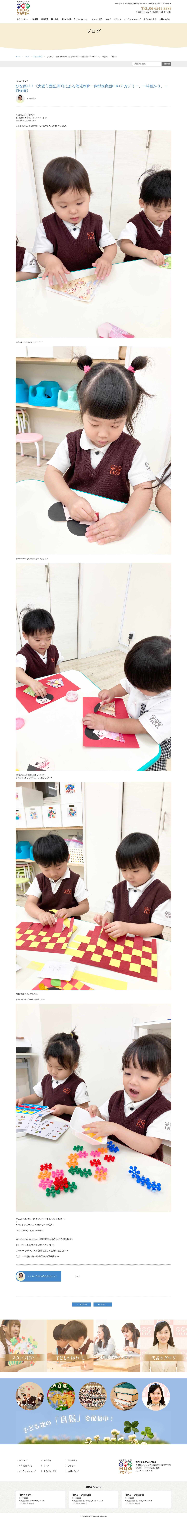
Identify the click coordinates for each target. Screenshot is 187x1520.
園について (23, 1460)
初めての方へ (22, 19)
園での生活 (66, 19)
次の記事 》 (102, 1304)
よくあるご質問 (150, 19)
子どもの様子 (37, 57)
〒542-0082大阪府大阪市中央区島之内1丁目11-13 (93, 1498)
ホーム (18, 57)
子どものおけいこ (81, 19)
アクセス (117, 19)
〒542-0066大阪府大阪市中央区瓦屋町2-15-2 (146, 1498)
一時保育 (34, 19)
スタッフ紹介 (96, 19)
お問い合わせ (164, 19)
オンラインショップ (132, 19)
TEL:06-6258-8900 (79, 1503)
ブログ (108, 19)
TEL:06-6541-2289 (156, 8)
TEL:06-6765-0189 (132, 1503)
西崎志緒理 (26, 98)
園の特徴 (55, 19)
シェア (77, 1276)
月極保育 (44, 19)
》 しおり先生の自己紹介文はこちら (37, 1276)
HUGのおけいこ (25, 1466)
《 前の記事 (81, 1304)
